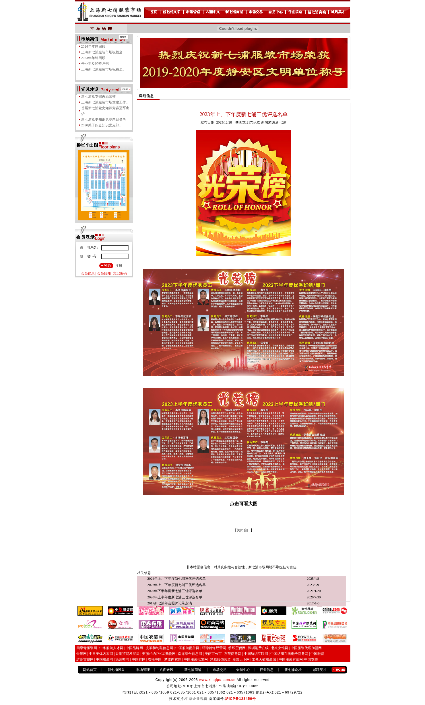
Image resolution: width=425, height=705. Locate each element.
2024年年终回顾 (93, 46)
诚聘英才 (320, 670)
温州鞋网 (122, 659)
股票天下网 (241, 659)
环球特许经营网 (214, 648)
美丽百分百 (213, 654)
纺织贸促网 (237, 648)
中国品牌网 (134, 648)
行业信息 (266, 670)
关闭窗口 (244, 530)
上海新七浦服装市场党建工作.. (104, 102)
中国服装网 (104, 659)
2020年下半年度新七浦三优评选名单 (174, 591)
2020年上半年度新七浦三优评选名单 (174, 597)
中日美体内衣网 (101, 654)
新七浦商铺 (192, 670)
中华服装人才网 (111, 648)
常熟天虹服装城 (263, 659)
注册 (118, 266)
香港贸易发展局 (127, 654)
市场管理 (143, 670)
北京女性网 (279, 648)
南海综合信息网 (190, 654)
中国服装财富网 (290, 659)
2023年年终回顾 (93, 58)
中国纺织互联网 (256, 654)
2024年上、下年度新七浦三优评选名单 (176, 579)
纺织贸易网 (85, 659)
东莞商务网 (232, 654)
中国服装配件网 (187, 648)
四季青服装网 (86, 648)
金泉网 (81, 654)
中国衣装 (311, 659)
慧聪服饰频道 (220, 659)
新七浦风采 (116, 670)
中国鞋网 (138, 659)
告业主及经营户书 (95, 64)
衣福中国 (155, 659)
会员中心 (243, 670)
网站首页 (90, 670)
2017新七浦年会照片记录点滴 (169, 603)
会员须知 (104, 273)
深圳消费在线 (258, 648)
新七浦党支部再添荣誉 (98, 97)
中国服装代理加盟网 (306, 648)
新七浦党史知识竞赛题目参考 (103, 119)
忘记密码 (120, 273)
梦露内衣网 (172, 659)
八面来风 (166, 670)
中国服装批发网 (196, 659)
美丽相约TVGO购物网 (159, 654)
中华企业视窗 (196, 699)
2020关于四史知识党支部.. (101, 125)
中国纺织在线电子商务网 (289, 654)
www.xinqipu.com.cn (217, 680)
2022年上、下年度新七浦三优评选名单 (176, 585)
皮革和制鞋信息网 (159, 648)
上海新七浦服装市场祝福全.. (102, 52)
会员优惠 (88, 273)
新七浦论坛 (293, 670)
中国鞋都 (317, 654)
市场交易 (219, 670)
